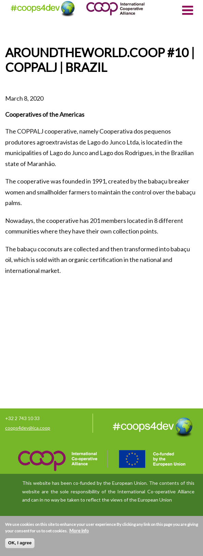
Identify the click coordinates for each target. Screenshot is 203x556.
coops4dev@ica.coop (27, 428)
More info (79, 530)
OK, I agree (20, 542)
